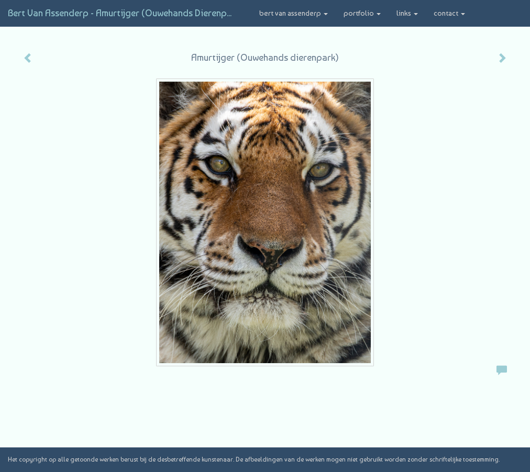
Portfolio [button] (362, 13)
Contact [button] (449, 13)
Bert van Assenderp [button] (293, 13)
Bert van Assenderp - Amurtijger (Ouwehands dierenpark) (126, 12)
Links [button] (407, 13)
